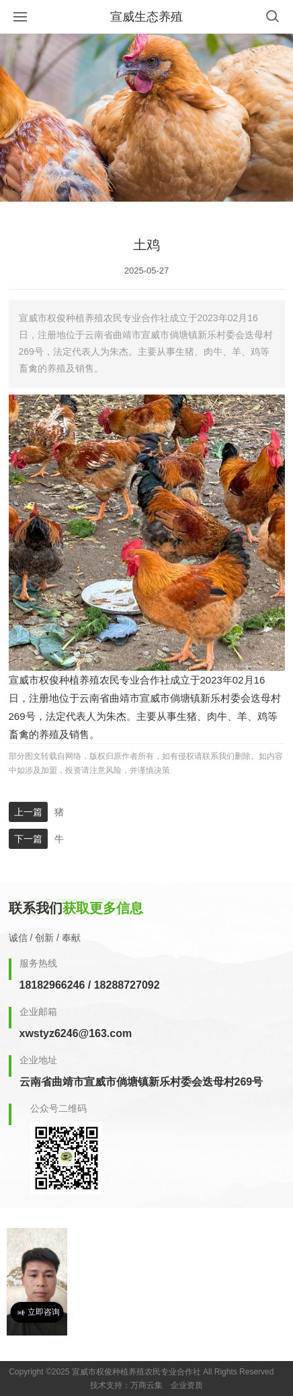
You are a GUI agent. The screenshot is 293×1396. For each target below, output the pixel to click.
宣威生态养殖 (146, 17)
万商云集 (146, 1385)
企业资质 (187, 1385)
